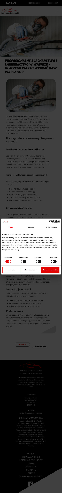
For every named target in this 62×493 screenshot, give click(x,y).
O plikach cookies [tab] (51, 227)
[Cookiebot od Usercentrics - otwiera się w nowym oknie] (51, 221)
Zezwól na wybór (31, 270)
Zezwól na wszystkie (50, 270)
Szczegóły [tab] (31, 227)
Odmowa (11, 270)
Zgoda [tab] (11, 227)
